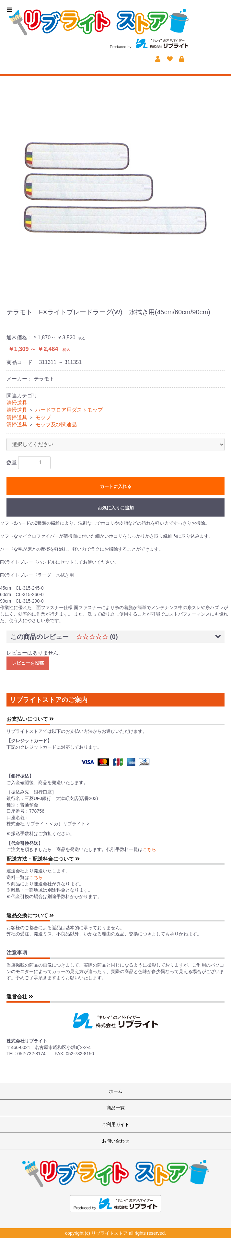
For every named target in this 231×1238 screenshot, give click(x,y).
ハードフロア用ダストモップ (69, 410)
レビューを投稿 (28, 663)
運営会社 (19, 997)
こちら (149, 849)
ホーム (115, 1091)
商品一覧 (116, 1107)
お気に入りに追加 (116, 507)
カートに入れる (116, 486)
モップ (43, 417)
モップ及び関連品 (56, 424)
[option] (115, 188)
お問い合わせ (115, 1141)
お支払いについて (30, 719)
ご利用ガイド (115, 1124)
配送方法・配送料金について (43, 859)
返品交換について (30, 915)
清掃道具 (16, 403)
